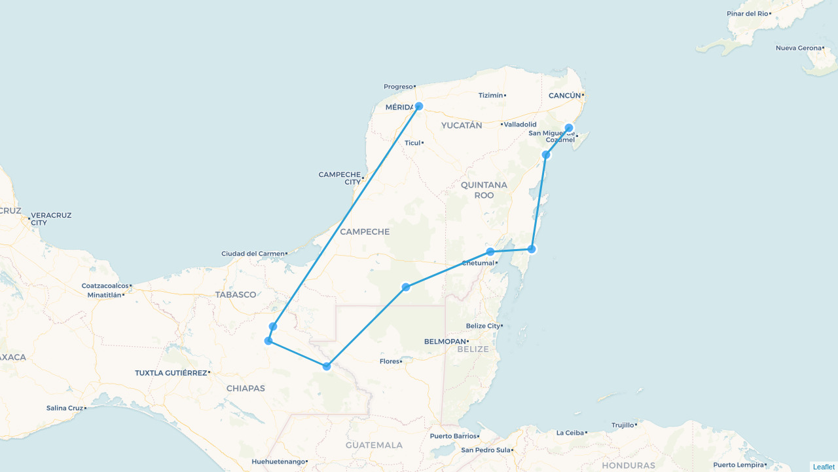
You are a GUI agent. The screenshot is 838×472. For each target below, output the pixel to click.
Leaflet (824, 467)
